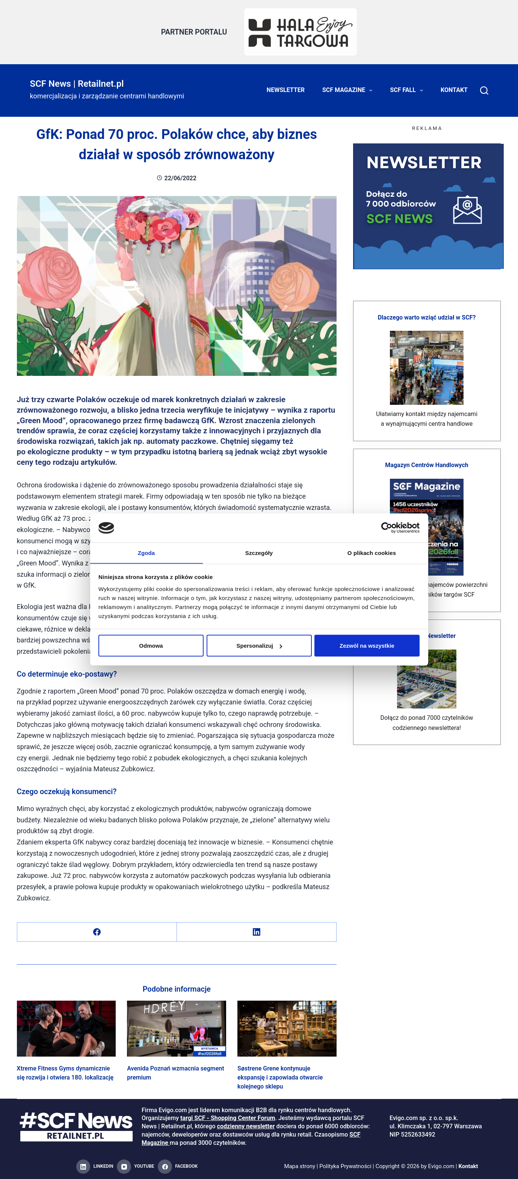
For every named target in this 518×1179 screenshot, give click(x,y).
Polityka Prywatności (345, 1166)
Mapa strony (299, 1166)
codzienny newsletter (246, 1125)
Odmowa (151, 645)
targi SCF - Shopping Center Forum (227, 1118)
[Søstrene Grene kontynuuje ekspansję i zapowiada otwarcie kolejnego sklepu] (287, 1028)
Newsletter (286, 89)
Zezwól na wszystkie (367, 645)
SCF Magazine (348, 90)
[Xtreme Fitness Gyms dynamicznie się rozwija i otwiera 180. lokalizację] (66, 1028)
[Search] (484, 90)
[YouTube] (135, 1166)
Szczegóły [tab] (259, 552)
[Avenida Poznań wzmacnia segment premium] (176, 1028)
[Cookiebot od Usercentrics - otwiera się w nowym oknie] (387, 527)
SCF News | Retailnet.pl (77, 83)
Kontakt (454, 89)
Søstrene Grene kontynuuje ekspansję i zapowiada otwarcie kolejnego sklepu (280, 1077)
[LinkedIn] (257, 932)
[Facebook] (97, 932)
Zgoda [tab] (146, 552)
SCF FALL (408, 90)
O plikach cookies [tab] (371, 552)
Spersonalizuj (259, 645)
